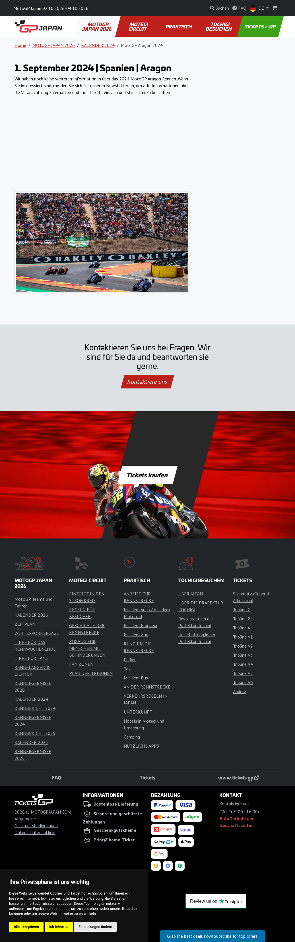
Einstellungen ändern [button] (95, 927)
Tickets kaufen (147, 475)
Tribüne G (242, 609)
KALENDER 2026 (31, 615)
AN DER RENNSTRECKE (147, 687)
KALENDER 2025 (31, 742)
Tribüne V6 (243, 682)
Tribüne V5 (243, 673)
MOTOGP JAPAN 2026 (97, 26)
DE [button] (257, 8)
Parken (130, 659)
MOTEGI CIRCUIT (138, 26)
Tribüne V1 (243, 637)
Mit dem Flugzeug (141, 625)
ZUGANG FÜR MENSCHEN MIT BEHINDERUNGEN (87, 648)
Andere (239, 691)
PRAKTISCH (179, 26)
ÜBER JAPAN (190, 593)
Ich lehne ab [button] (58, 927)
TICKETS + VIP (260, 26)
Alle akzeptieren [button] (26, 927)
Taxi (127, 668)
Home (20, 45)
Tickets (147, 777)
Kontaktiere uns (147, 381)
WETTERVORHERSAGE (37, 633)
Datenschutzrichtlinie (35, 832)
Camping (132, 737)
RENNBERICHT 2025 (35, 733)
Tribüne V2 (243, 646)
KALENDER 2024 (98, 45)
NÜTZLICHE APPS (141, 746)
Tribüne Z (242, 618)
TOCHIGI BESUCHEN (219, 26)
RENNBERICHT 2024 (35, 708)
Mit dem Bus (136, 678)
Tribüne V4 (243, 664)
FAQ (56, 777)
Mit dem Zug (136, 634)
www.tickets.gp (238, 777)
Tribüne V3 (243, 655)
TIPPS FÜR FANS (31, 658)
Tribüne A (241, 628)
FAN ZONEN (81, 664)
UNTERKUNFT (138, 712)
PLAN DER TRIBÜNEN (91, 673)
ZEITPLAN (25, 624)
